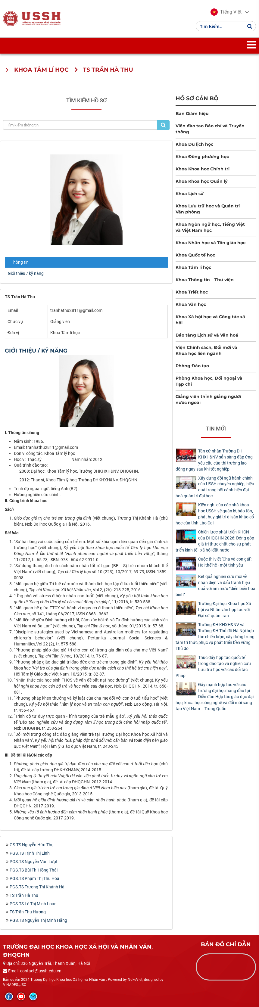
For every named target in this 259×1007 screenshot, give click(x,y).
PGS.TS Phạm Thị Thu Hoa (34, 878)
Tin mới (216, 428)
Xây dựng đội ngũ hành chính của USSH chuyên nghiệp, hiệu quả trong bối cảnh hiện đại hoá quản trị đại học (215, 487)
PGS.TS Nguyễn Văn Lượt (34, 861)
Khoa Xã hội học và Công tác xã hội (210, 319)
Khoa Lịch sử (190, 193)
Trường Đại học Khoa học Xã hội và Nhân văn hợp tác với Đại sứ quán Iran (224, 609)
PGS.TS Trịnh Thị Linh (30, 853)
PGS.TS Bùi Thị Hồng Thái (34, 870)
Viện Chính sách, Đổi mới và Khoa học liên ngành (206, 350)
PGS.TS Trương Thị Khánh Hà (37, 886)
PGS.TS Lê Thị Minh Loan (33, 903)
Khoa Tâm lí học (193, 267)
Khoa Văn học (191, 304)
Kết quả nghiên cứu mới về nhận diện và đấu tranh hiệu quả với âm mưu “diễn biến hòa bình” (215, 585)
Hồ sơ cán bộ (197, 98)
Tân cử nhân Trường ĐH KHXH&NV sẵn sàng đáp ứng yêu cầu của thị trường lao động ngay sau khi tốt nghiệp (214, 460)
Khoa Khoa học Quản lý (201, 181)
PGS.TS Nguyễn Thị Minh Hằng (38, 920)
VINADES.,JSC (14, 985)
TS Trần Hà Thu (24, 895)
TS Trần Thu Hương (28, 911)
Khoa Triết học (192, 292)
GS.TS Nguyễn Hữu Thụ (32, 844)
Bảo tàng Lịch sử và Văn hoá (207, 335)
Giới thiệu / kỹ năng (26, 273)
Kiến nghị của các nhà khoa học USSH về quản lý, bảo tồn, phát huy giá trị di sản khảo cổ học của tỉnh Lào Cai (215, 513)
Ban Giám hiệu (192, 113)
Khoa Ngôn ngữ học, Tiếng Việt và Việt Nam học (210, 227)
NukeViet (135, 979)
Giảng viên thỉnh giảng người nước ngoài (208, 399)
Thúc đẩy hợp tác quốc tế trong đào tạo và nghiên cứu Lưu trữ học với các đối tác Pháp (213, 666)
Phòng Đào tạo (192, 365)
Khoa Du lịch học (194, 144)
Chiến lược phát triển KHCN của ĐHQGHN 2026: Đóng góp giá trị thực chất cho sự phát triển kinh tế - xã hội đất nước (215, 541)
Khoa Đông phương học (202, 156)
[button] (226, 12)
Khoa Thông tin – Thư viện (205, 279)
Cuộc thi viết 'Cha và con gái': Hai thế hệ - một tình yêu (224, 562)
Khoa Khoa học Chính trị (202, 169)
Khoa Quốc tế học (195, 255)
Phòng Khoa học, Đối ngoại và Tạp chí (209, 381)
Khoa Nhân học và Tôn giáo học (210, 242)
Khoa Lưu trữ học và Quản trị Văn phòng (208, 209)
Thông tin (20, 262)
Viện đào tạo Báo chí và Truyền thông (210, 129)
